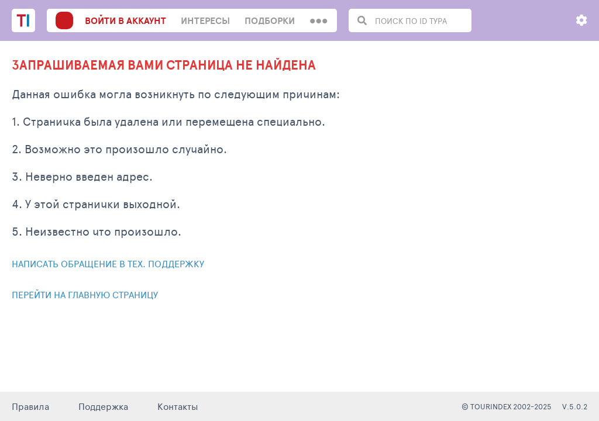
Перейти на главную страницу (85, 294)
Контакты (177, 406)
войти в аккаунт (125, 20)
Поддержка (103, 406)
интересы (205, 20)
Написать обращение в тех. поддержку (108, 263)
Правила (30, 406)
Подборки (270, 20)
